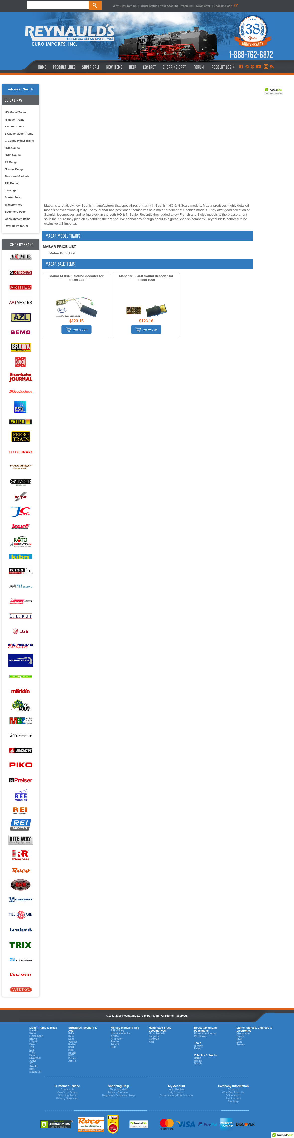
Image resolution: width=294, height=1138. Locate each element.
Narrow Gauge (14, 169)
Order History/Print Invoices (176, 1095)
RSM (71, 1047)
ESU (239, 1039)
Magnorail (35, 1071)
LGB (32, 1049)
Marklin (33, 1030)
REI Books (12, 183)
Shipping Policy (67, 1095)
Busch (72, 1052)
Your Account (169, 5)
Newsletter (203, 5)
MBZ (71, 1055)
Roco (32, 1033)
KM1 (32, 1069)
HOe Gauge (12, 147)
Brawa (33, 1038)
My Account (176, 1092)
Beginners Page (15, 211)
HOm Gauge (13, 154)
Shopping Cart (226, 5)
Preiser (72, 1044)
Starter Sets (12, 197)
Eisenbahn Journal (205, 1033)
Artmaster (116, 1038)
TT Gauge (11, 162)
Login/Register (176, 1089)
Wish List (187, 5)
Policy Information (118, 1092)
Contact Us (67, 1089)
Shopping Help (118, 1089)
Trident (115, 1044)
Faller (71, 1033)
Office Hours (233, 1095)
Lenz (239, 1041)
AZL (31, 1063)
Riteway (198, 1045)
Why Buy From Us (125, 5)
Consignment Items (17, 218)
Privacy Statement (67, 1098)
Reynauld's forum (16, 225)
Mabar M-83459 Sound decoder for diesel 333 (76, 278)
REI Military (117, 1030)
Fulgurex (154, 1036)
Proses (72, 1058)
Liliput (33, 1041)
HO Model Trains (16, 112)
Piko (32, 1044)
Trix (31, 1047)
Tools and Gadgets (17, 176)
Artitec (72, 1061)
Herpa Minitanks (120, 1033)
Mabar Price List (62, 253)
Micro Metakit (157, 1033)
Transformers (13, 204)
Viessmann (243, 1033)
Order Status (149, 5)
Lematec (154, 1039)
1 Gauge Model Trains (19, 133)
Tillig (32, 1052)
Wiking (198, 1060)
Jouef (32, 1060)
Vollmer (72, 1041)
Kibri (71, 1036)
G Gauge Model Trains (19, 140)
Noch (71, 1039)
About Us (233, 1089)
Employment (233, 1098)
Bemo (32, 1055)
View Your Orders (67, 1092)
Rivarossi (35, 1058)
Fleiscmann (36, 1036)
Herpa (197, 1058)
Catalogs (10, 190)
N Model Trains (14, 119)
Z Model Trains (14, 126)
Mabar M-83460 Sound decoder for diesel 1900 (146, 278)
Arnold (33, 1066)
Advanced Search (20, 89)
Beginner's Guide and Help (118, 1095)
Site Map (233, 1101)
